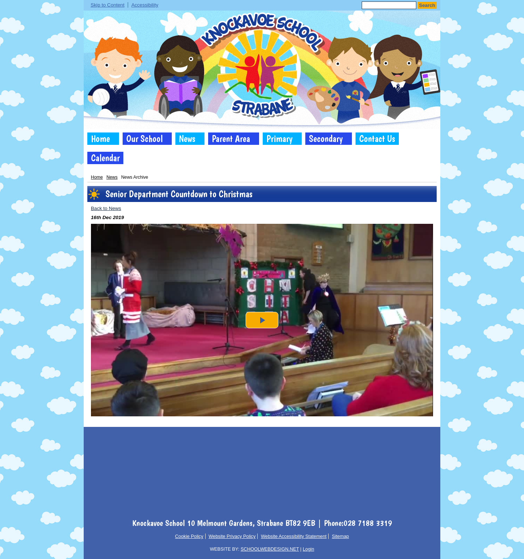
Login (308, 549)
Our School (144, 138)
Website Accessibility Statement (293, 536)
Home (100, 138)
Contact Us (377, 138)
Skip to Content (107, 5)
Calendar (105, 157)
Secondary (326, 138)
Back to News (106, 208)
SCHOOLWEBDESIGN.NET (270, 549)
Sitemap (340, 536)
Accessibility (144, 5)
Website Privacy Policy (232, 536)
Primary (279, 138)
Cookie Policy (189, 536)
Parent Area (231, 138)
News (187, 138)
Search (427, 5)
